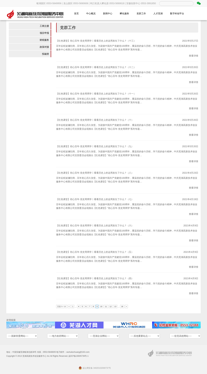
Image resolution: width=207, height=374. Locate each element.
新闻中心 (107, 13)
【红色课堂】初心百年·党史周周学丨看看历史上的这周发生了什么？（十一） (96, 93)
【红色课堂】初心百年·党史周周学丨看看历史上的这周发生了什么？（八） (95, 172)
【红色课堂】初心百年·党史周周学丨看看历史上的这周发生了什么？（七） (95, 199)
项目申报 (44, 33)
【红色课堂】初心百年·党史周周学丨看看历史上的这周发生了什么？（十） (95, 120)
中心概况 (91, 13)
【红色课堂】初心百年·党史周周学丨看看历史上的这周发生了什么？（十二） (96, 67)
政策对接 (44, 47)
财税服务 (44, 40)
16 (122, 306)
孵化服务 (124, 13)
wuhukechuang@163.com (77, 352)
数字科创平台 (177, 13)
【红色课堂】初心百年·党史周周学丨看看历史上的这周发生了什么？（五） (95, 252)
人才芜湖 (158, 13)
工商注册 (44, 26)
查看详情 (193, 55)
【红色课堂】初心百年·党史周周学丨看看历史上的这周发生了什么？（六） (95, 225)
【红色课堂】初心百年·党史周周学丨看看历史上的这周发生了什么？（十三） (96, 40)
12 (111, 306)
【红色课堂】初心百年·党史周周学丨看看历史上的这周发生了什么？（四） (95, 278)
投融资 (45, 54)
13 (115, 306)
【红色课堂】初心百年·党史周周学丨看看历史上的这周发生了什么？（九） (95, 146)
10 (101, 306)
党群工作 (141, 13)
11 (106, 306)
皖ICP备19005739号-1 (79, 356)
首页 (76, 13)
